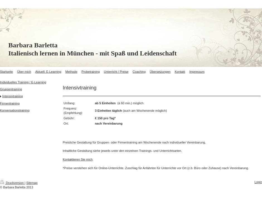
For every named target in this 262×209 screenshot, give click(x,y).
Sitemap (31, 182)
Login (258, 182)
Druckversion (12, 182)
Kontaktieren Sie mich (78, 159)
